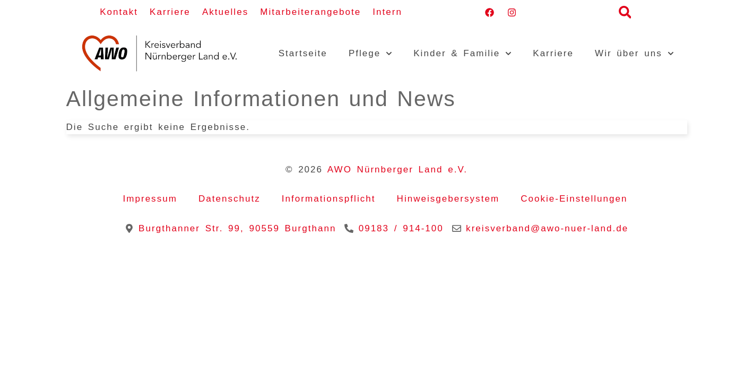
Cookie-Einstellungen (574, 199)
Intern (387, 12)
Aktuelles (225, 12)
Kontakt (119, 12)
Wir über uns (634, 53)
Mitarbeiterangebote (310, 12)
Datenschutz (229, 199)
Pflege (370, 53)
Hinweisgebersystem (448, 199)
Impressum (150, 199)
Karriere (170, 12)
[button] (625, 12)
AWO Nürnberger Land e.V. (397, 169)
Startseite (303, 53)
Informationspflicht (329, 199)
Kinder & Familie (462, 53)
